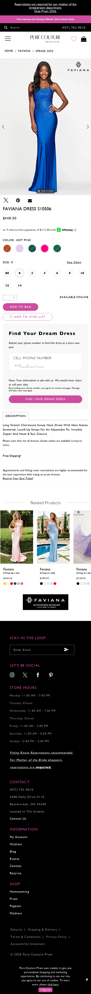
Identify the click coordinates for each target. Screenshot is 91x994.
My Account (19, 837)
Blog (13, 851)
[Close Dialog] (87, 979)
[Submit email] (66, 650)
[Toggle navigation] (8, 39)
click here (53, 984)
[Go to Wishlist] (73, 39)
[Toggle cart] (83, 39)
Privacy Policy (56, 937)
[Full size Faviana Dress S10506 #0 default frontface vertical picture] (45, 127)
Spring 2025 (44, 51)
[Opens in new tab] (45, 601)
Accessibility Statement (27, 944)
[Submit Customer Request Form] (45, 399)
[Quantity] (10, 297)
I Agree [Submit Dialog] (45, 989)
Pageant (15, 906)
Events (15, 859)
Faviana (24, 50)
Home (9, 50)
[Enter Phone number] (35, 366)
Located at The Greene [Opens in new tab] (27, 811)
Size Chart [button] (74, 262)
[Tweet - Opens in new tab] (6, 200)
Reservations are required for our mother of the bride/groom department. (45, 5)
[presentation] (16, 537)
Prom (14, 899)
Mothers (16, 913)
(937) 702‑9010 (22, 789)
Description (15, 416)
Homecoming (19, 891)
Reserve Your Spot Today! (18, 478)
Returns (16, 873)
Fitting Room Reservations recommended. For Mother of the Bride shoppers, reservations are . (41, 760)
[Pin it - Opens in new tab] (18, 200)
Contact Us (18, 818)
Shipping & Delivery (43, 929)
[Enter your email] (42, 650)
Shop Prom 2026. (45, 11)
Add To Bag (20, 306)
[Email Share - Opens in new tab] (30, 200)
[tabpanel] (45, 127)
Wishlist (16, 844)
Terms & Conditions (25, 937)
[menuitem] (12, 675)
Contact (16, 866)
